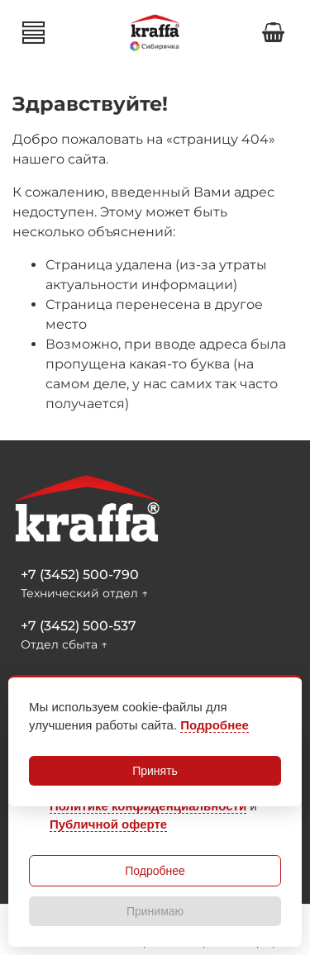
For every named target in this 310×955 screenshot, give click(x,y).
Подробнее (155, 870)
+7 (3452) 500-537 (78, 626)
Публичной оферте (108, 824)
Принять (155, 770)
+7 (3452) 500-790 (80, 574)
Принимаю (155, 911)
